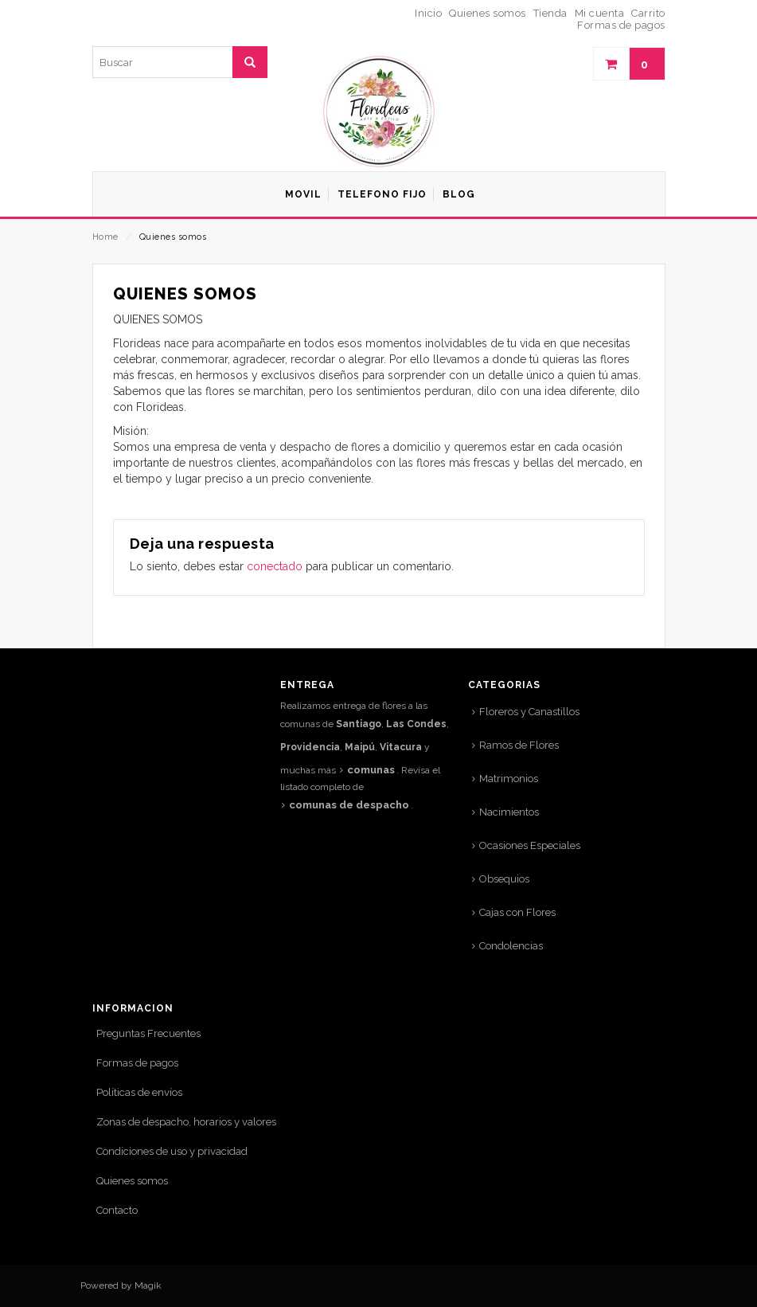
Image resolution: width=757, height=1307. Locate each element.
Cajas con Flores (517, 912)
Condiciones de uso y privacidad (172, 1151)
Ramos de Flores (519, 745)
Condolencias (511, 946)
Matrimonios (508, 779)
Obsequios (504, 879)
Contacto (117, 1210)
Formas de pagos (137, 1063)
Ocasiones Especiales (529, 845)
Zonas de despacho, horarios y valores (186, 1122)
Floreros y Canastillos (529, 712)
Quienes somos (132, 1181)
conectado (274, 566)
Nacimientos (509, 812)
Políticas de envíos (139, 1092)
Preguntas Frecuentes (148, 1033)
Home (105, 237)
